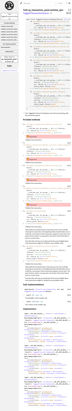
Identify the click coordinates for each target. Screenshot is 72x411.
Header (43, 341)
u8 (37, 295)
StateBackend (46, 328)
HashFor (36, 329)
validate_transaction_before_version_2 (10, 29)
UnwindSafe (59, 313)
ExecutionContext (49, 39)
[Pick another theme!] (21, 3)
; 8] (40, 295)
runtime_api (9, 61)
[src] (68, 13)
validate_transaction (7, 26)
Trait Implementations (9, 44)
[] (69, 10)
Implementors (9, 51)
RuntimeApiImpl (34, 322)
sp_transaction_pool (9, 59)
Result (38, 30)
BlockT (67, 19)
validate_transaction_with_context (10, 40)
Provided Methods (9, 23)
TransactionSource (49, 53)
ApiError (65, 30)
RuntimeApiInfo (5, 47)
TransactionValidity (50, 30)
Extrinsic (60, 28)
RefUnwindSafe (30, 316)
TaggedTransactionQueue (9, 70)
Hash (54, 86)
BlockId (62, 25)
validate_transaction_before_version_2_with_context (10, 32)
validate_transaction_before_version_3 (10, 34)
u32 (41, 301)
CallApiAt (47, 318)
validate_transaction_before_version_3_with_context (10, 37)
